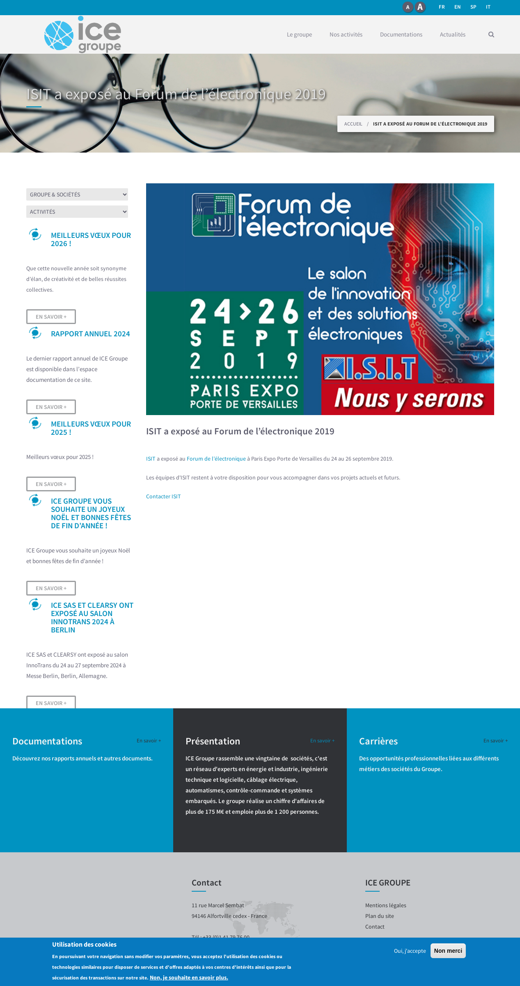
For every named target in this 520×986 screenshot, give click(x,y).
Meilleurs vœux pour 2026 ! (91, 239)
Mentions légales (385, 905)
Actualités (452, 34)
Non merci (448, 950)
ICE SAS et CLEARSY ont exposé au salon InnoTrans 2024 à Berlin (92, 617)
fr (442, 6)
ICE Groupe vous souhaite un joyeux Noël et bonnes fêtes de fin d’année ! (91, 513)
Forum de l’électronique (216, 458)
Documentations (401, 34)
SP (473, 6)
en (457, 6)
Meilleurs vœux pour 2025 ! (91, 428)
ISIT (151, 458)
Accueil (353, 124)
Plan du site (379, 916)
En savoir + (51, 316)
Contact (375, 926)
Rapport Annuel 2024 (90, 333)
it (488, 6)
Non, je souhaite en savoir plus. (189, 977)
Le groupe (299, 34)
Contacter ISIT (163, 496)
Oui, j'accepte (410, 950)
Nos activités (346, 34)
